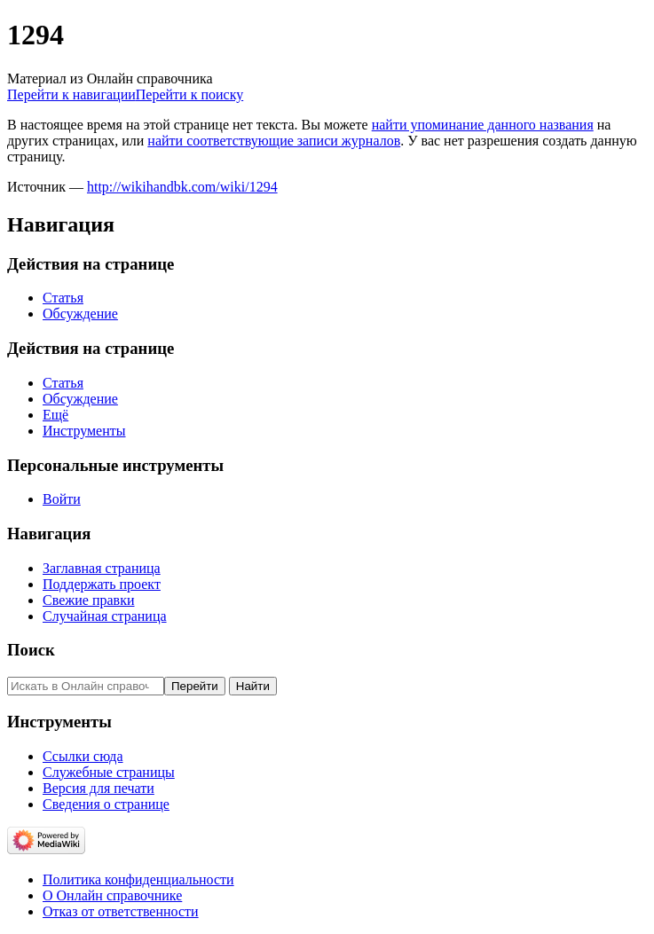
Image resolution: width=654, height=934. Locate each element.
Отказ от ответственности (121, 911)
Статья (63, 297)
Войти (62, 498)
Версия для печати (98, 788)
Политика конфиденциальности (138, 879)
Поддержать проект (102, 584)
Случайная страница (105, 616)
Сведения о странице (106, 804)
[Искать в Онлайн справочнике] (85, 686)
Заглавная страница (102, 568)
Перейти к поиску (189, 94)
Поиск (31, 649)
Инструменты (84, 430)
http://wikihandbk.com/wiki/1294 (182, 186)
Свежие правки (89, 600)
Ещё (55, 414)
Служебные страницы (109, 772)
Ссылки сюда (83, 756)
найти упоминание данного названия (483, 124)
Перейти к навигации (71, 94)
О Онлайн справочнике (112, 895)
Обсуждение (80, 313)
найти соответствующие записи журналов (273, 140)
